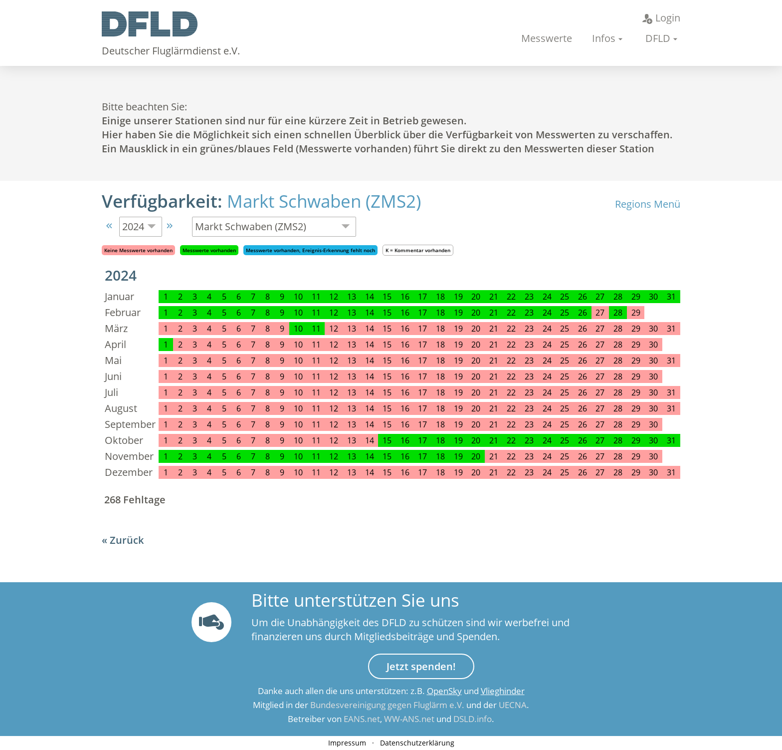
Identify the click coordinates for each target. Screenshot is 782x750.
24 (547, 296)
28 (617, 296)
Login (661, 17)
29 (635, 296)
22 (511, 296)
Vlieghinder (503, 691)
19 (458, 296)
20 (475, 296)
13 (351, 296)
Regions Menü (647, 204)
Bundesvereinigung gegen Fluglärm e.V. (387, 705)
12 (333, 296)
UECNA (513, 705)
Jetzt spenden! (421, 666)
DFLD (657, 38)
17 (422, 296)
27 (599, 296)
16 (404, 296)
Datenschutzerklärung (417, 743)
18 (440, 296)
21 (493, 296)
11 (316, 296)
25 (564, 296)
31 (671, 296)
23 (529, 296)
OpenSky (444, 691)
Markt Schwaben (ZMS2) (324, 201)
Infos (603, 38)
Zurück (127, 540)
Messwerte (546, 38)
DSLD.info (472, 719)
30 (653, 296)
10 (298, 296)
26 (582, 296)
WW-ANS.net (409, 719)
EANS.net (362, 719)
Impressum (347, 743)
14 (369, 296)
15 (387, 296)
